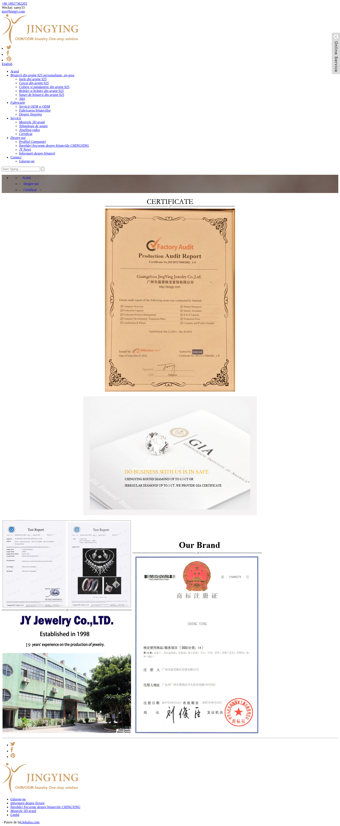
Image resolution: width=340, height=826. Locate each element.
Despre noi (31, 184)
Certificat (29, 190)
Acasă (26, 178)
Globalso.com (29, 822)
